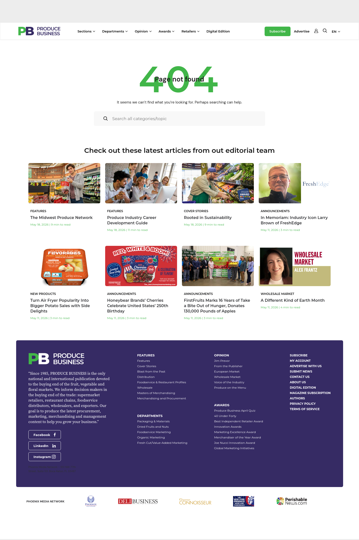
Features (143, 361)
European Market (227, 372)
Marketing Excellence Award (235, 432)
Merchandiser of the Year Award (237, 437)
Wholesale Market (227, 377)
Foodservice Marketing (154, 432)
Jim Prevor (222, 361)
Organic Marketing (151, 437)
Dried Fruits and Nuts (153, 427)
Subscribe (277, 31)
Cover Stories (146, 366)
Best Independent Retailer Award (238, 421)
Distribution (146, 377)
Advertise (302, 31)
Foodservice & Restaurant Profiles (161, 382)
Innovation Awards (228, 427)
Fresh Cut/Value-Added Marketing (162, 443)
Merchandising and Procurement (161, 398)
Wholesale (145, 388)
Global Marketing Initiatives (234, 448)
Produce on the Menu (230, 388)
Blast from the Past (151, 372)
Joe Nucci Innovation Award (234, 443)
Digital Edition (218, 31)
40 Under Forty (225, 416)
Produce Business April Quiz (235, 411)
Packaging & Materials (153, 421)
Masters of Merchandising (156, 393)
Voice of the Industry (229, 382)
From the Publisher (228, 366)
